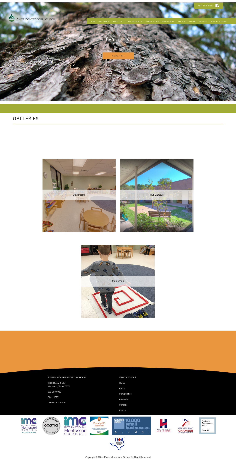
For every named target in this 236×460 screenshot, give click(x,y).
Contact (122, 405)
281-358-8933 (206, 5)
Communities (152, 21)
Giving (192, 21)
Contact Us (118, 56)
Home (92, 21)
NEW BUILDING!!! (219, 21)
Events (181, 21)
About (122, 388)
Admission (124, 399)
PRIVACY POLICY (56, 402)
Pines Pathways (134, 21)
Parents (203, 21)
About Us (117, 21)
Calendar (104, 21)
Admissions (168, 21)
